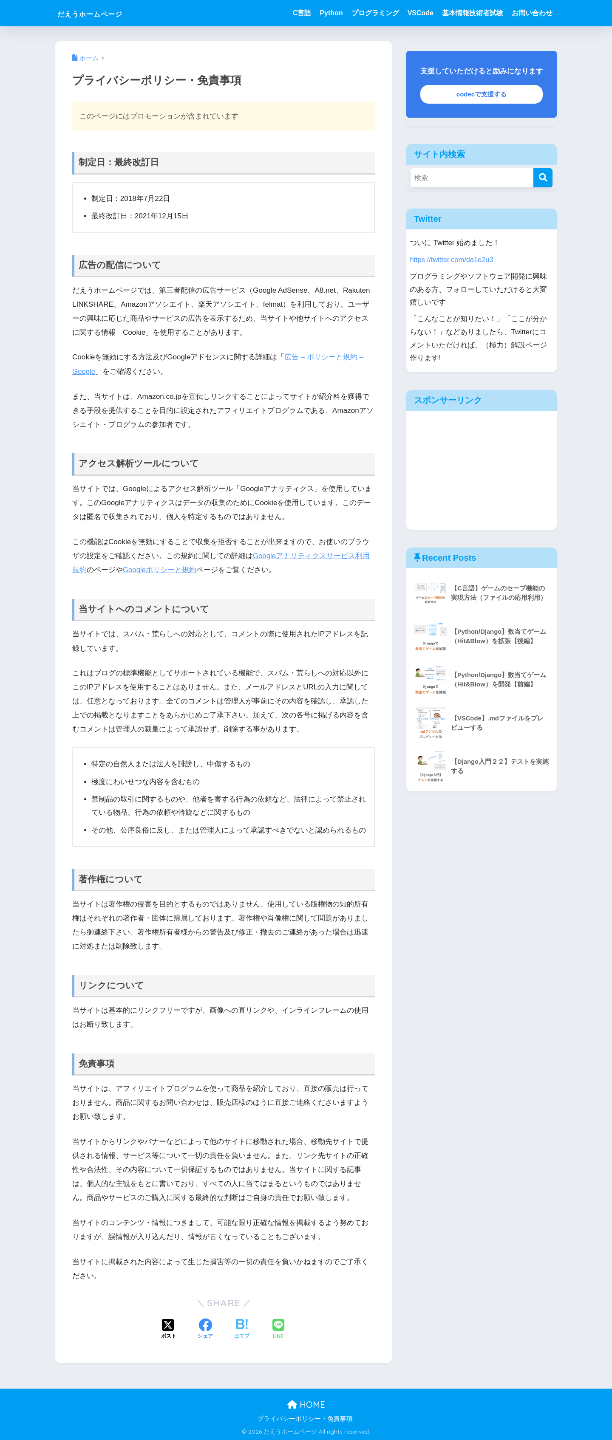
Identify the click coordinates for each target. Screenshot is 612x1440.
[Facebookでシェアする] (205, 1329)
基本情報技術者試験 (472, 13)
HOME (306, 1404)
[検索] (542, 177)
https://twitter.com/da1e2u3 (452, 259)
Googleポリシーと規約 (160, 569)
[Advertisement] (481, 469)
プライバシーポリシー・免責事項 (305, 1418)
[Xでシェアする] (168, 1329)
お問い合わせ (532, 13)
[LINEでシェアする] (278, 1329)
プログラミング (375, 13)
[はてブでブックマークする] (241, 1329)
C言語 (302, 13)
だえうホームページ (104, 13)
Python (331, 13)
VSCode (421, 13)
